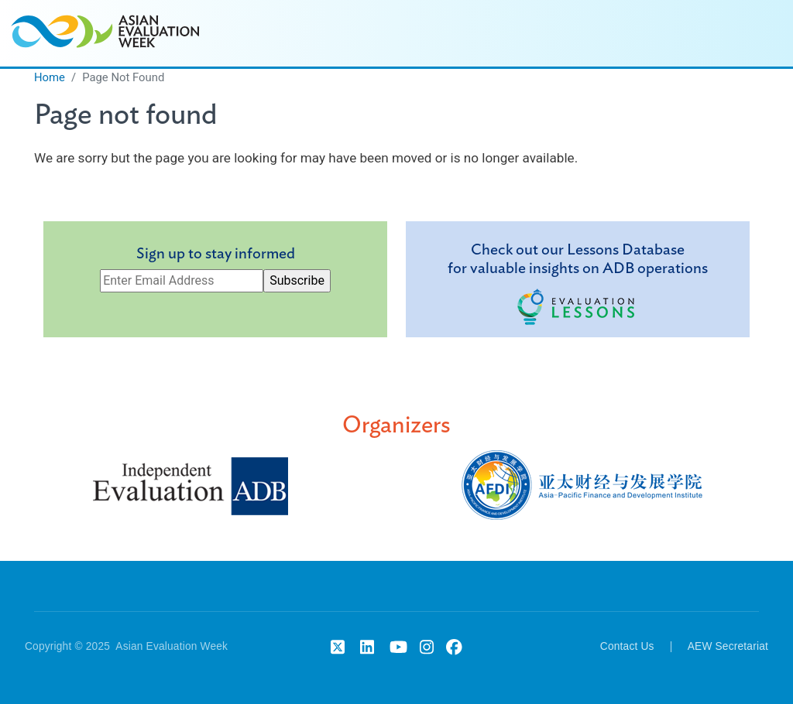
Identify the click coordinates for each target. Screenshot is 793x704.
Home (49, 77)
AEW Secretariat (728, 646)
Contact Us (627, 646)
